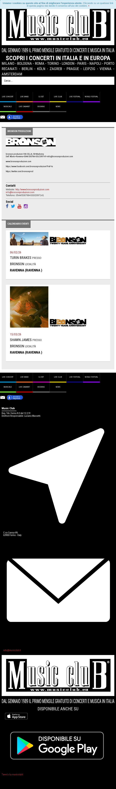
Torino (53, 63)
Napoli (95, 63)
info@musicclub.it (12, 650)
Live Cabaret (24, 106)
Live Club (58, 97)
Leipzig (89, 69)
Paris (81, 63)
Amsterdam (12, 74)
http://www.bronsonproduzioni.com (32, 189)
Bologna (24, 63)
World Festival (91, 97)
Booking (41, 106)
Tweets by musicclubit (12, 774)
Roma (39, 63)
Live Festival (74, 97)
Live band (24, 97)
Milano (8, 63)
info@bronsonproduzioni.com (20, 192)
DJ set (41, 97)
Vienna (106, 69)
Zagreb (56, 69)
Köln (41, 69)
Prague (72, 69)
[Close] (88, 5)
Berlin (27, 69)
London (68, 63)
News (58, 106)
